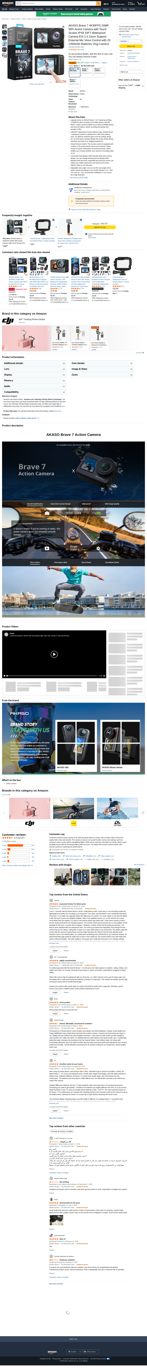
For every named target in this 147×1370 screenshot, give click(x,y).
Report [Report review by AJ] (66, 1111)
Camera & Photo (15, 19)
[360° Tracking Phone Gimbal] (32, 319)
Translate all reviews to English (62, 1131)
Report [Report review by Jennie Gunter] (66, 1054)
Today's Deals (58, 9)
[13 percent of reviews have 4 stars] (18, 849)
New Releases (96, 9)
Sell (76, 9)
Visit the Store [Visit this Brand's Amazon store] (62, 770)
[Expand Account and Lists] (125, 4)
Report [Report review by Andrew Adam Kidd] (51, 1193)
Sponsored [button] (140, 352)
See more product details (79, 177)
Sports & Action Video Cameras (37, 19)
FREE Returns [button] (74, 59)
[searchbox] (58, 3)
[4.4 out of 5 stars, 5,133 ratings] (77, 288)
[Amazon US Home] (52, 1352)
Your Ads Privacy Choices (98, 1359)
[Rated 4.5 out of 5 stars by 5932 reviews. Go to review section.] (60, 347)
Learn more (85, 192)
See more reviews (56, 1118)
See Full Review (63, 636)
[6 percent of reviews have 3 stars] (18, 853)
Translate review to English (59, 1173)
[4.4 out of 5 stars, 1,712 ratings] (98, 286)
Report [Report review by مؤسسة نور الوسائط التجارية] (51, 1169)
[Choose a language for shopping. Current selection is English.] (73, 1351)
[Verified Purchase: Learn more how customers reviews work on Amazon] (90, 908)
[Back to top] (73, 1341)
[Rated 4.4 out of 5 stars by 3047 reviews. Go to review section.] (80, 347)
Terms (104, 62)
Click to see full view (37, 84)
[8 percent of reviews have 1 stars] (18, 861)
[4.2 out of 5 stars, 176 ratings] (56, 288)
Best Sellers (39, 9)
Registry (106, 9)
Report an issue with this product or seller (84, 209)
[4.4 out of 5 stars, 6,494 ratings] (15, 286)
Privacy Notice (56, 1359)
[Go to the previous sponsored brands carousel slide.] (4, 812)
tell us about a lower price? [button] (27, 418)
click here (58, 411)
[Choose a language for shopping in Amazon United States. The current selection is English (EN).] (106, 3)
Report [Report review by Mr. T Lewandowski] (66, 992)
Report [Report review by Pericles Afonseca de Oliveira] (51, 1273)
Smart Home (116, 9)
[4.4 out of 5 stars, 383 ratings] (35, 288)
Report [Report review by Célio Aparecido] (51, 1250)
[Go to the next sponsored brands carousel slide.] (143, 812)
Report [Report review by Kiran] (51, 1229)
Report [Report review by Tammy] (66, 950)
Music (125, 9)
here (63, 406)
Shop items (95, 62)
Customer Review (16, 636)
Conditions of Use (45, 1359)
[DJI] (8, 320)
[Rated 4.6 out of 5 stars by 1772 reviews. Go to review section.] (99, 347)
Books (48, 9)
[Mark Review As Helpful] (55, 950)
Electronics (5, 19)
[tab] (34, 504)
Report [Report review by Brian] (66, 1014)
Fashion (132, 9)
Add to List (124, 72)
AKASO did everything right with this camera (39, 636)
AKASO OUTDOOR (133, 53)
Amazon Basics (27, 9)
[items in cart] (141, 3)
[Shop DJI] (22, 323)
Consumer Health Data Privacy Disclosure (76, 1359)
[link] (42, 227)
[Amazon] (7, 3)
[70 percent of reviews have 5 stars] (18, 845)
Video (24, 19)
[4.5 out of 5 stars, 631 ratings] (118, 286)
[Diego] (12, 633)
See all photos (139, 864)
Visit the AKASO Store (76, 47)
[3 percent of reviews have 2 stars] (18, 857)
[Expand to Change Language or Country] (80, 1352)
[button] (4, 9)
